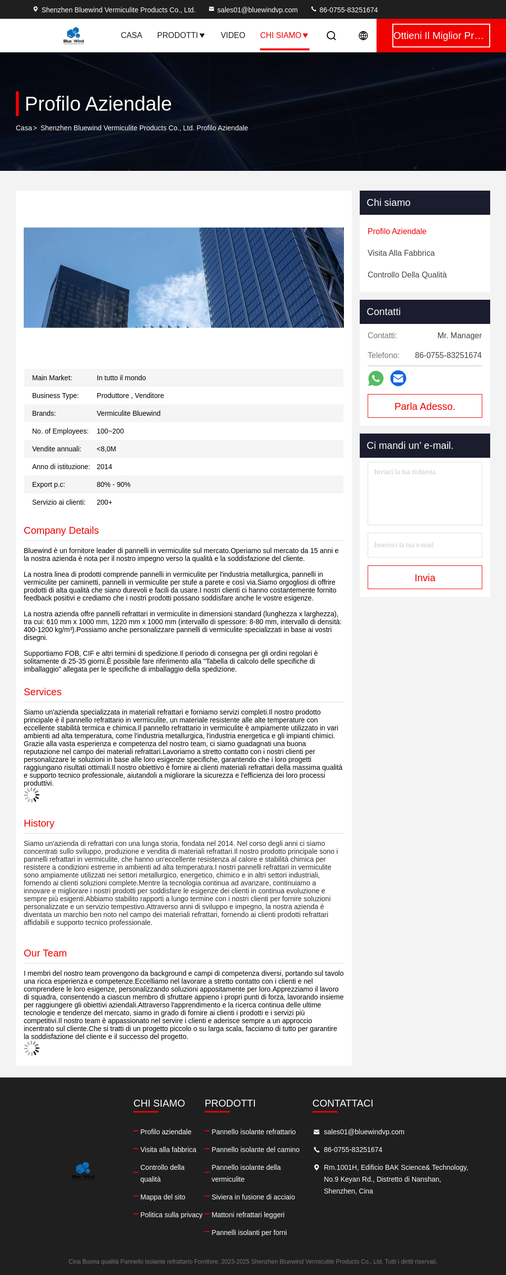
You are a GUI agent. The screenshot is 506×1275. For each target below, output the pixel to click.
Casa (131, 35)
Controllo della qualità (162, 1173)
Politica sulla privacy (171, 1215)
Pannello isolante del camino (255, 1150)
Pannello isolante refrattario (253, 1132)
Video (233, 35)
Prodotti (181, 35)
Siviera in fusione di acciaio (253, 1197)
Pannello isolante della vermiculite (246, 1173)
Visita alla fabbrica (168, 1150)
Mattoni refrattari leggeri (248, 1215)
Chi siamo (284, 35)
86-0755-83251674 (344, 10)
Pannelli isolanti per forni (249, 1232)
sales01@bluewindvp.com (253, 10)
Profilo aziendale (166, 1132)
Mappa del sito (162, 1197)
